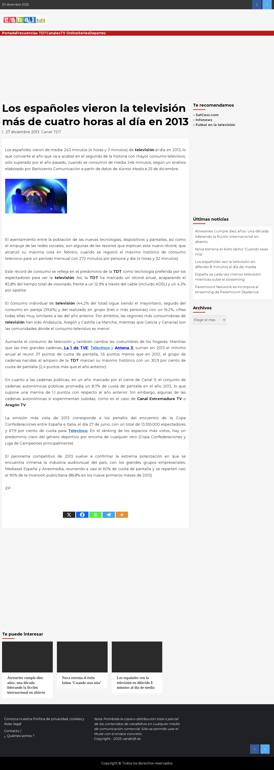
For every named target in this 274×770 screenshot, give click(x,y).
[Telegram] (108, 515)
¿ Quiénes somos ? (19, 736)
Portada (9, 33)
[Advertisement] (137, 66)
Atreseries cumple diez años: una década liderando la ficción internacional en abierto (232, 236)
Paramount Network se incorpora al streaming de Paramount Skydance (227, 289)
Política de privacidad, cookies (57, 719)
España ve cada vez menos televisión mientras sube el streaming (228, 277)
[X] (69, 515)
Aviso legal (12, 724)
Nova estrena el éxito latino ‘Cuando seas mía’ (231, 252)
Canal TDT (51, 132)
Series (83, 33)
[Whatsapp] (95, 515)
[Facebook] (82, 515)
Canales (53, 33)
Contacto (11, 731)
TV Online (69, 33)
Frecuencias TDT (31, 33)
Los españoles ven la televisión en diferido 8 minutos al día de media (225, 264)
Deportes (97, 33)
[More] (122, 515)
